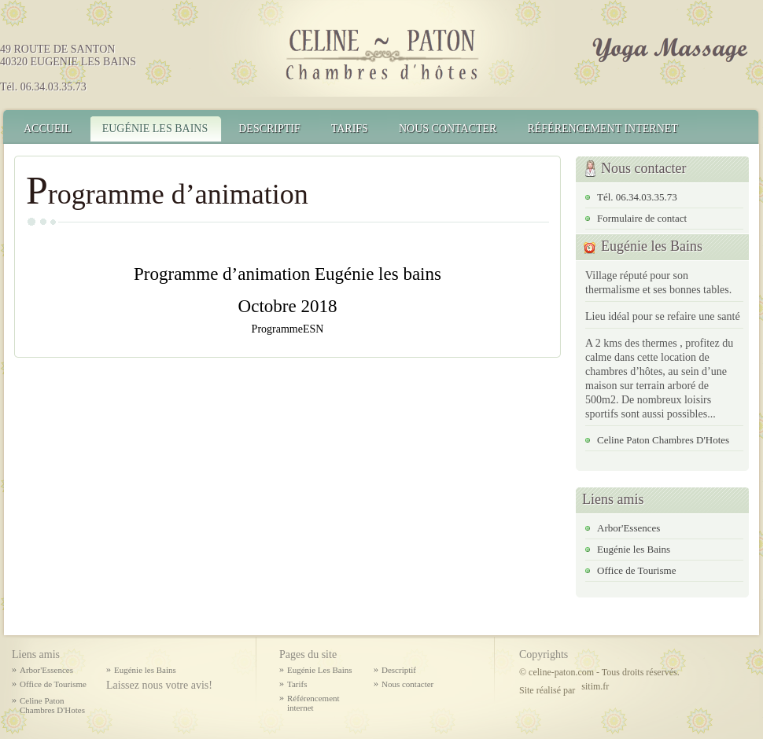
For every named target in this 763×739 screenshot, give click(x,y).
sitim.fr (595, 686)
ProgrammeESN (288, 329)
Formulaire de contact (642, 218)
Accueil (48, 128)
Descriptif (269, 128)
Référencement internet (602, 128)
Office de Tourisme (636, 570)
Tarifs (349, 128)
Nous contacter (448, 128)
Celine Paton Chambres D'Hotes (663, 440)
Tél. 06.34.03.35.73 (637, 197)
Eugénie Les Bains (155, 128)
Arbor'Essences (628, 528)
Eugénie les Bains (633, 549)
